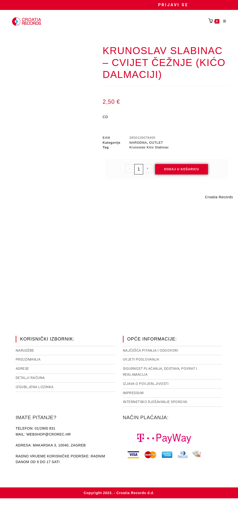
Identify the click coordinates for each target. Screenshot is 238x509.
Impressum (133, 392)
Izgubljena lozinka (35, 386)
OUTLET (156, 142)
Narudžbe (25, 350)
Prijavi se (173, 4)
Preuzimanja (28, 359)
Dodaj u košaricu (181, 169)
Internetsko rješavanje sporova (155, 401)
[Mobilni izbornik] (222, 21)
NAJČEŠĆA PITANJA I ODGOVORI (150, 350)
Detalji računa (30, 377)
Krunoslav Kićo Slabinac (149, 147)
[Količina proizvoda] (138, 169)
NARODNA (138, 142)
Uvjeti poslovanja (141, 359)
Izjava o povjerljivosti (146, 383)
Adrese (22, 368)
